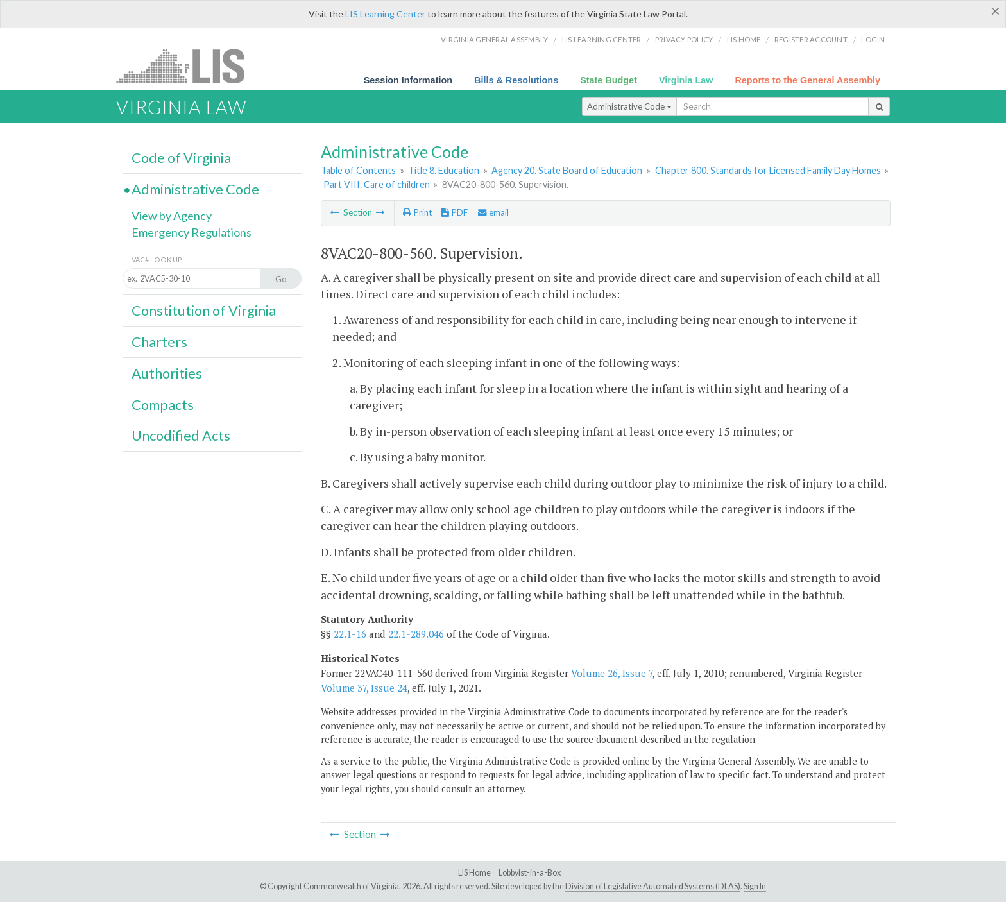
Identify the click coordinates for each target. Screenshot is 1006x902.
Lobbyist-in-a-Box (530, 873)
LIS (187, 65)
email (493, 212)
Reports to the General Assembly (807, 80)
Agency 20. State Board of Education (566, 170)
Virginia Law (686, 80)
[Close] (995, 11)
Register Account (811, 39)
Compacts (163, 404)
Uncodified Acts (181, 435)
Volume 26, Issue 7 (611, 673)
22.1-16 (350, 633)
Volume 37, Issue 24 (364, 687)
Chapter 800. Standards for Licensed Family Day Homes (768, 170)
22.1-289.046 (416, 633)
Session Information (408, 80)
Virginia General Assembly (494, 39)
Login (873, 39)
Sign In (755, 886)
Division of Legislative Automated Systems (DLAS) (652, 886)
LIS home (744, 39)
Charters (159, 342)
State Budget (608, 80)
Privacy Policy (684, 39)
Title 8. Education (443, 170)
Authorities (167, 373)
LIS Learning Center (385, 13)
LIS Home (474, 873)
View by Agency (172, 215)
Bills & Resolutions (516, 80)
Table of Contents (358, 170)
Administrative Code (629, 106)
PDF (454, 212)
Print (417, 212)
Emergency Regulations (192, 232)
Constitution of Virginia (204, 310)
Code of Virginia (181, 157)
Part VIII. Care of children (376, 184)
